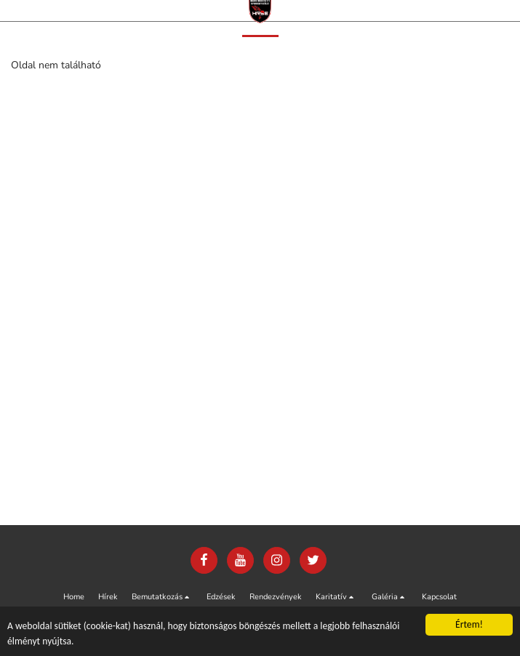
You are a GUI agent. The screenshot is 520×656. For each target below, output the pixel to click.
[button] (162, 597)
